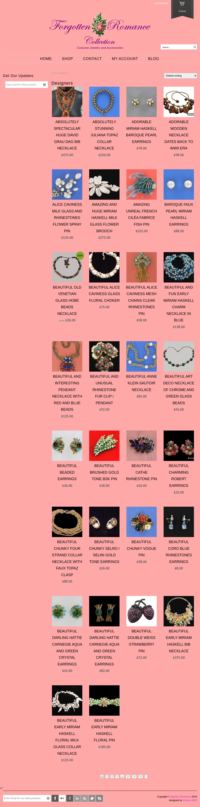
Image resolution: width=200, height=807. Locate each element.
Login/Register (162, 3)
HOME (46, 59)
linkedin (77, 798)
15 (140, 776)
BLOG (153, 59)
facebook (55, 798)
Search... (166, 47)
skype (99, 798)
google (69, 798)
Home (54, 72)
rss (84, 798)
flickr (62, 798)
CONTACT (92, 59)
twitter (92, 798)
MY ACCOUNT (125, 59)
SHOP (67, 59)
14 (134, 776)
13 (128, 776)
